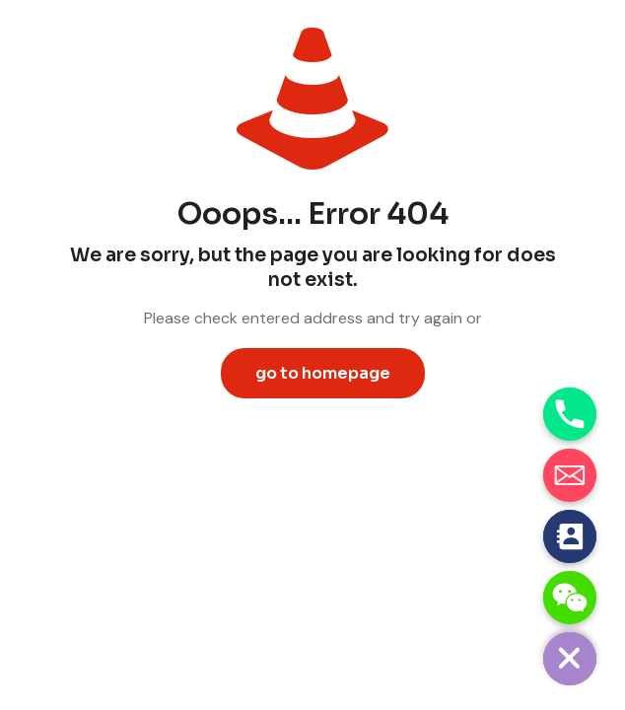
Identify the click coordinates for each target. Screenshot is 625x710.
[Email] (569, 475)
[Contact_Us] (569, 536)
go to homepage (322, 373)
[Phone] (569, 414)
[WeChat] (569, 597)
